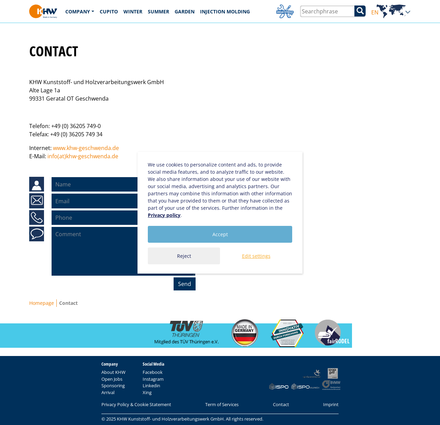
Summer (158, 11)
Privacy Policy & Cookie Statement (136, 404)
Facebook (153, 372)
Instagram (153, 379)
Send (184, 284)
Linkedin (151, 385)
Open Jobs (111, 379)
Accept (220, 234)
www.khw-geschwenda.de (86, 148)
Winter (132, 11)
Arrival (107, 392)
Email (36, 201)
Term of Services (222, 404)
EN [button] (391, 12)
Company (77, 11)
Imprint (331, 404)
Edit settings (256, 256)
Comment (36, 234)
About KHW (113, 372)
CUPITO (109, 11)
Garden (185, 11)
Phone (36, 217)
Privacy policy (164, 215)
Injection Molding (225, 11)
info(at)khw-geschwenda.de (82, 156)
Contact (281, 404)
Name (36, 184)
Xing (147, 392)
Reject (184, 256)
